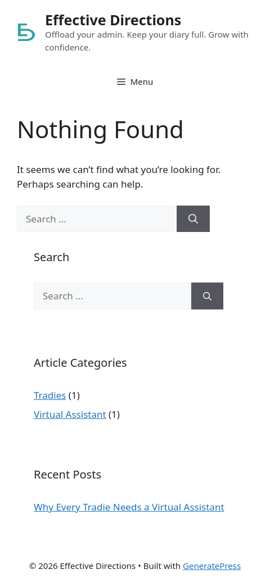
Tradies (50, 395)
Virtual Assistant (70, 414)
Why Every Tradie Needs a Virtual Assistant (129, 506)
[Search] (193, 219)
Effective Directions (113, 19)
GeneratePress (212, 565)
